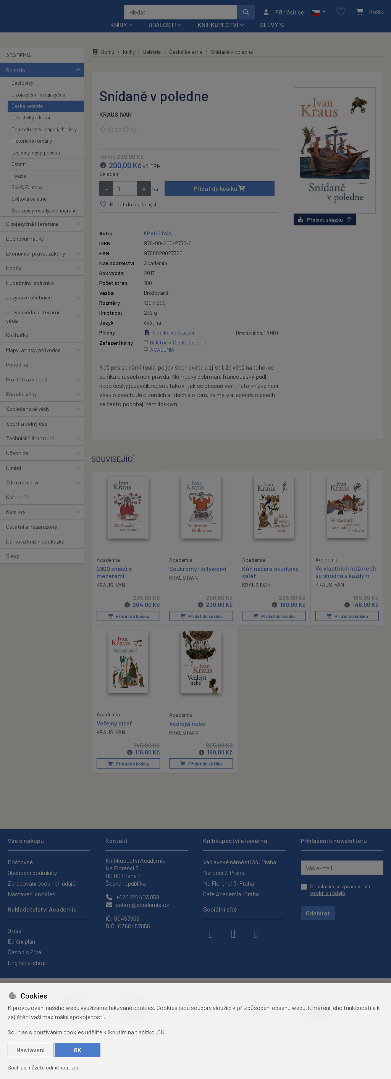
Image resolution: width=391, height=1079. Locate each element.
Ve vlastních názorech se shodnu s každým (345, 581)
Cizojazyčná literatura (32, 234)
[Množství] (125, 198)
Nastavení (30, 1049)
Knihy (129, 62)
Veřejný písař (114, 732)
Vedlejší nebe (187, 732)
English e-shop (27, 962)
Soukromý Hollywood (197, 578)
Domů (103, 62)
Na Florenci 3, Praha (228, 883)
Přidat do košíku (220, 198)
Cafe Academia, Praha (231, 893)
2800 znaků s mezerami (114, 581)
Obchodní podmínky (32, 872)
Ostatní (19, 174)
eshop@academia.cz (137, 904)
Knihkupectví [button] (218, 35)
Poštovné (20, 861)
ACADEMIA (18, 65)
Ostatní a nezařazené (31, 537)
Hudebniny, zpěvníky (30, 293)
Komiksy (16, 522)
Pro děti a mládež (26, 389)
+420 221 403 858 (132, 897)
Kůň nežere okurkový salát (270, 582)
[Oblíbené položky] (341, 17)
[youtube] (255, 933)
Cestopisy (22, 93)
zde (75, 1067)
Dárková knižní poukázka (35, 551)
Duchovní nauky (25, 249)
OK (77, 1049)
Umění (13, 477)
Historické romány (31, 151)
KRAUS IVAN (115, 124)
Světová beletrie (29, 209)
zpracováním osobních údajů (341, 889)
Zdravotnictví (22, 492)
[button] (318, 17)
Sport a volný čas (26, 434)
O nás (14, 930)
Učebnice (17, 463)
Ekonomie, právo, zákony (35, 263)
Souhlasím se (341, 889)
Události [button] (162, 35)
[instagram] (233, 933)
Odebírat (318, 913)
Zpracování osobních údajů (42, 883)
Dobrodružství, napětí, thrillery (44, 140)
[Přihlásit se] (283, 17)
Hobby (13, 278)
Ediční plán (21, 941)
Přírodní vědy (21, 404)
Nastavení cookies (31, 893)
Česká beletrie (27, 116)
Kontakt (116, 840)
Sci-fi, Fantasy (26, 198)
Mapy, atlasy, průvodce (33, 360)
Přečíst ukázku (324, 229)
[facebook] (210, 933)
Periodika (17, 374)
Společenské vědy (28, 419)
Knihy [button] (118, 35)
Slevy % (272, 35)
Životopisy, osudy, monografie (44, 221)
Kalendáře (18, 507)
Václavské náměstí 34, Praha (239, 861)
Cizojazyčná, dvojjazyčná (38, 104)
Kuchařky (17, 345)
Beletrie (15, 80)
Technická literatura (30, 448)
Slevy (12, 566)
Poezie (18, 186)
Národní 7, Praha (223, 872)
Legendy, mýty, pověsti (35, 163)
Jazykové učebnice (29, 307)
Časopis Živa (24, 951)
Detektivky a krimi (30, 128)
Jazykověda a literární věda (32, 326)
